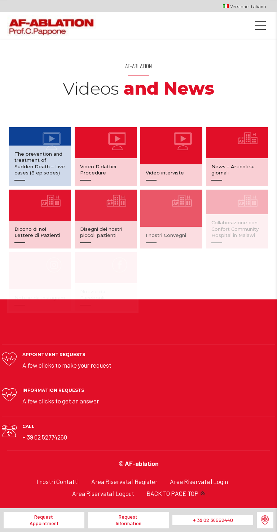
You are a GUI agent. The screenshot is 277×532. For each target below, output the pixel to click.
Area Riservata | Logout (103, 493)
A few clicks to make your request (66, 365)
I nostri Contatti (57, 481)
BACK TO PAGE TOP (172, 493)
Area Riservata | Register (124, 481)
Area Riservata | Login (199, 481)
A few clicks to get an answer (60, 401)
